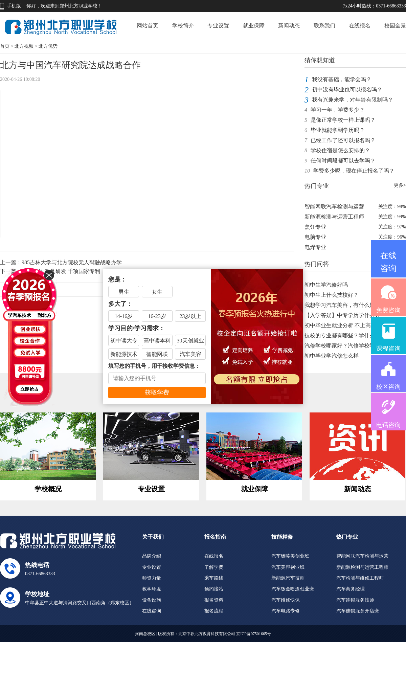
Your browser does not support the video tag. (147, 164)
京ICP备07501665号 (253, 633)
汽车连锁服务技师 (355, 600)
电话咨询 (388, 425)
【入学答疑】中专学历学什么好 (342, 315)
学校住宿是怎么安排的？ (340, 150)
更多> (400, 185)
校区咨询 (388, 386)
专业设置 (218, 25)
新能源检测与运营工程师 (334, 217)
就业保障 (254, 25)
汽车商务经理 (350, 588)
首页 (4, 46)
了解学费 (213, 567)
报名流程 (213, 610)
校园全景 (395, 25)
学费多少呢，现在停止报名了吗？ (353, 171)
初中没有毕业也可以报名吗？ (347, 89)
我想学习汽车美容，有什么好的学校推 (350, 305)
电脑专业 (315, 237)
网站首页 (147, 25)
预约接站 (213, 588)
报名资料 (213, 600)
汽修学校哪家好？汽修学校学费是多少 (350, 346)
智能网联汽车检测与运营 (334, 206)
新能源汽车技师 (287, 578)
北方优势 (48, 46)
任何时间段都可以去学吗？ (343, 160)
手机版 (14, 5)
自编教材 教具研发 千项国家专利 (61, 271)
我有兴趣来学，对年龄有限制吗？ (352, 100)
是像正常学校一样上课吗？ (343, 120)
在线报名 (359, 25)
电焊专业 (315, 247)
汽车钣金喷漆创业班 (292, 588)
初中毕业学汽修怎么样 (331, 356)
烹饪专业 (315, 227)
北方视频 (24, 46)
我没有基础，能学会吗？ (341, 79)
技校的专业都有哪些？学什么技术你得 (350, 335)
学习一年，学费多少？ (338, 110)
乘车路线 (213, 578)
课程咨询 (388, 348)
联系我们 (324, 25)
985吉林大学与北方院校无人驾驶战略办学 (72, 262)
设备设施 (151, 600)
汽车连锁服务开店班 (357, 610)
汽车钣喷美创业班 (290, 556)
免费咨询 (388, 310)
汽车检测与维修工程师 (360, 578)
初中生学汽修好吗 (326, 285)
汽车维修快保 (285, 600)
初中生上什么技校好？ (331, 295)
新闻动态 (289, 25)
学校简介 (183, 25)
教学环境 (151, 588)
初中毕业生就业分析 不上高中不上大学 (351, 325)
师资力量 (151, 578)
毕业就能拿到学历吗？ (338, 130)
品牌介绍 (151, 556)
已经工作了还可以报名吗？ (343, 140)
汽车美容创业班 (287, 567)
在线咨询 (151, 610)
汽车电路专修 (285, 610)
